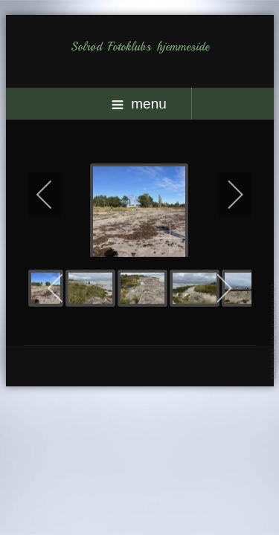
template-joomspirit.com (274, 330)
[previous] (54, 194)
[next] (225, 194)
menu (139, 103)
